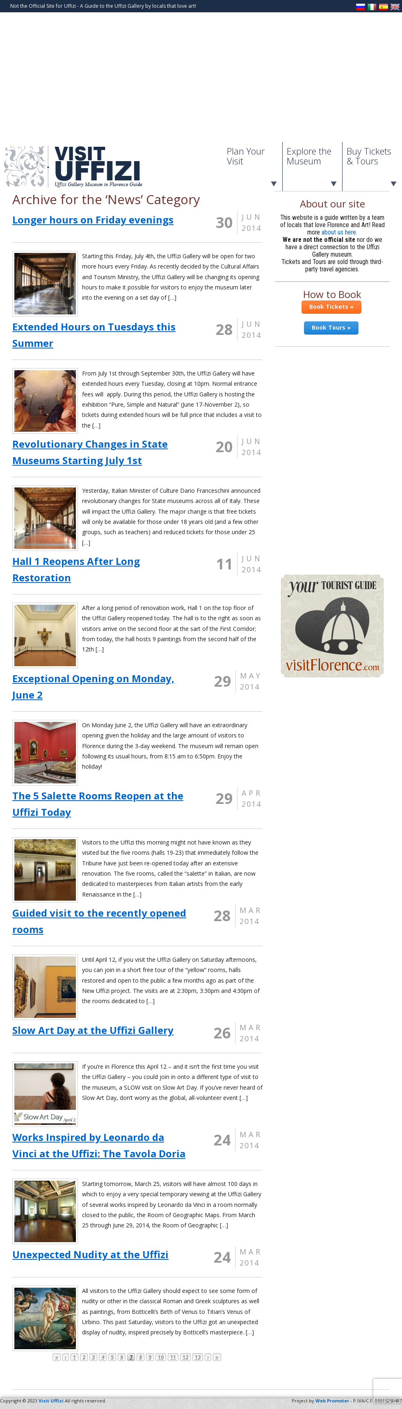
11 (173, 1357)
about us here (339, 232)
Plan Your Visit (246, 156)
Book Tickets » (331, 306)
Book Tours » (331, 327)
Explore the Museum (309, 156)
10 (161, 1357)
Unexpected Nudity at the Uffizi (90, 1254)
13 (198, 1357)
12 (185, 1357)
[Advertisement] (201, 80)
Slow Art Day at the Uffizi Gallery (93, 1030)
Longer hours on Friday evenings (93, 219)
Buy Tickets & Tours (369, 156)
